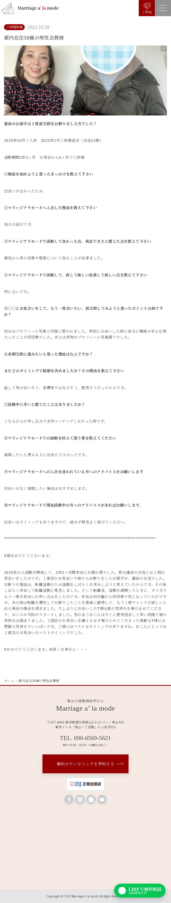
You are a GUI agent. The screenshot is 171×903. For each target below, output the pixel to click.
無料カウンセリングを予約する (85, 764)
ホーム (9, 681)
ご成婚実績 (14, 27)
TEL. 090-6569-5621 (85, 738)
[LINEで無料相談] (140, 891)
